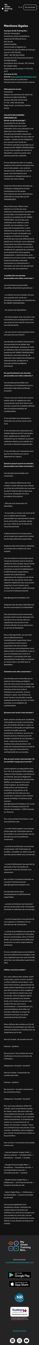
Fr (19, 7)
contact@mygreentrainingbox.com (20, 1262)
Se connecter (30, 7)
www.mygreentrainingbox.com (23, 77)
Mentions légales (19, 1331)
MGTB (7, 6)
